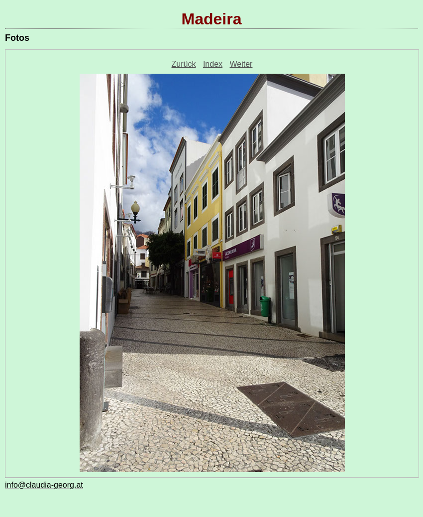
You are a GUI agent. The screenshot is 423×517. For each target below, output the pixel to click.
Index (212, 64)
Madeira (212, 19)
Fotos (17, 38)
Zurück (184, 64)
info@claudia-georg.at (44, 485)
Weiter (241, 64)
